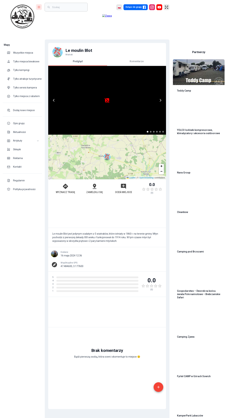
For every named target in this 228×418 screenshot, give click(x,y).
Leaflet (131, 178)
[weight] (68, 7)
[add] (158, 387)
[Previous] (53, 100)
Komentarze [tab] (137, 61)
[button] (22, 141)
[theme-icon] (10, 52)
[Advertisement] (107, 212)
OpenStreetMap (146, 178)
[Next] (160, 100)
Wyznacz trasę (65, 188)
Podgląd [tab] (77, 63)
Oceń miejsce (123, 188)
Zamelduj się (94, 188)
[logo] (22, 16)
